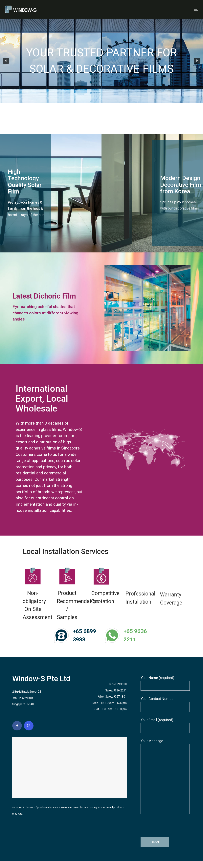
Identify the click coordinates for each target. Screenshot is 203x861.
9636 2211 (120, 690)
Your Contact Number (165, 704)
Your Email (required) (165, 725)
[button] (6, 61)
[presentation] (171, 827)
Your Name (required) (165, 683)
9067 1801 (120, 696)
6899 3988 (120, 684)
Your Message (165, 776)
